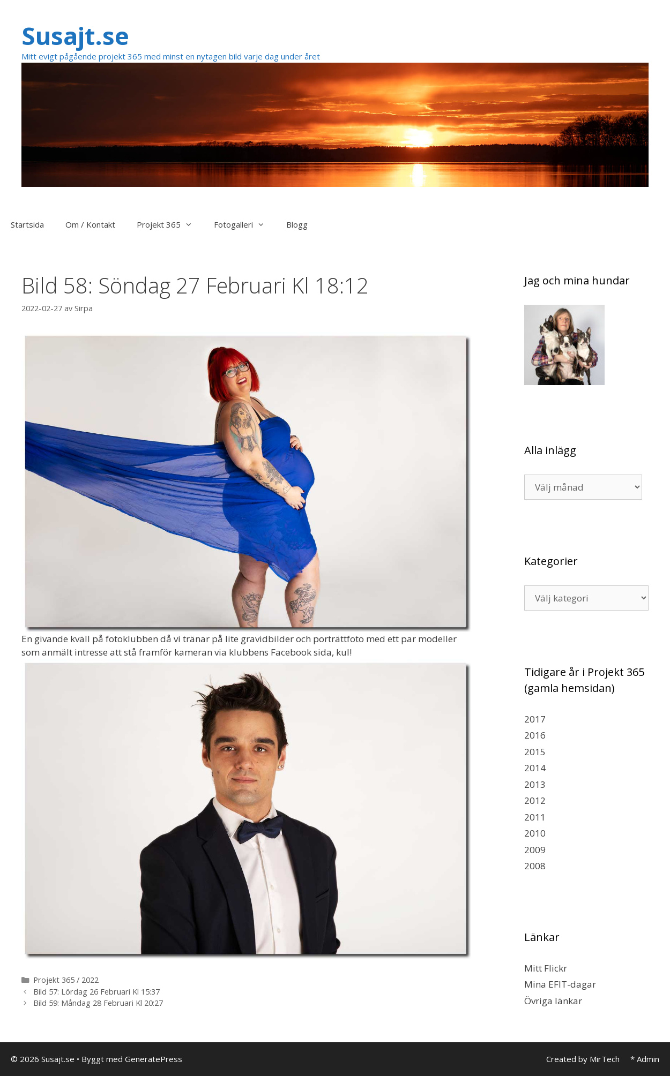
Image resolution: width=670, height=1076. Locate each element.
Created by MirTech (583, 1059)
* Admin (644, 1059)
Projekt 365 (170, 224)
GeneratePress (153, 1059)
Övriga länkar (553, 1001)
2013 (535, 784)
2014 (535, 768)
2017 (535, 719)
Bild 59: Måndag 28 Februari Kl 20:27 (98, 1003)
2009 (535, 850)
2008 (535, 866)
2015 (535, 752)
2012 (535, 800)
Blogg (297, 224)
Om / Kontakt (90, 224)
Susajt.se (75, 35)
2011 (535, 817)
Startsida (27, 224)
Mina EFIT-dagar (560, 984)
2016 (535, 735)
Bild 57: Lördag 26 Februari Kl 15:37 (96, 992)
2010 (535, 833)
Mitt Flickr (545, 968)
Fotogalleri (245, 224)
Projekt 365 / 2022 (66, 980)
